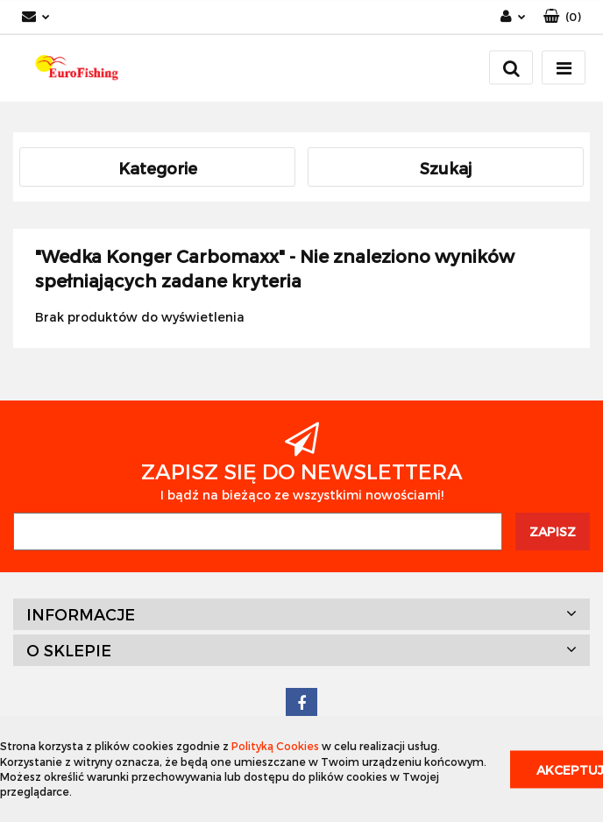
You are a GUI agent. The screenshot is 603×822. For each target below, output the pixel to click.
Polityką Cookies (275, 746)
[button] (562, 17)
